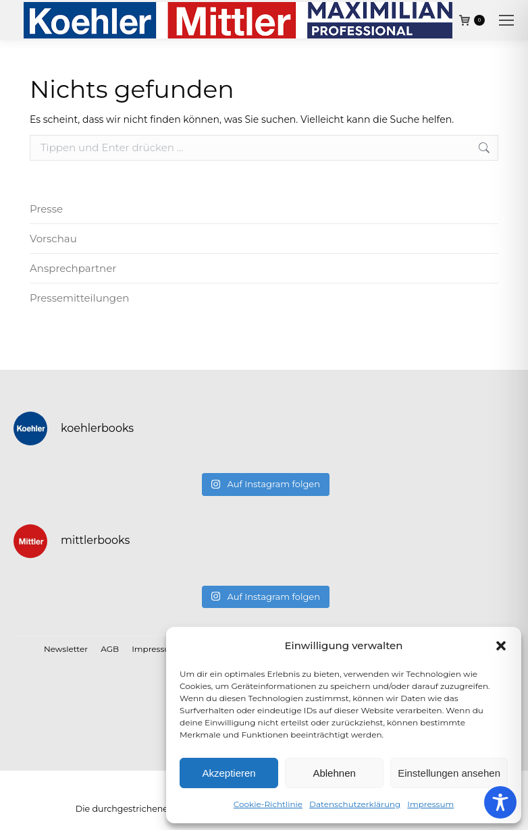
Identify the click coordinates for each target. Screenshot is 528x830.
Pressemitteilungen (79, 298)
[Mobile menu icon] (506, 20)
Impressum (430, 804)
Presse (46, 208)
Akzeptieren (228, 773)
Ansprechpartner (73, 268)
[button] (501, 646)
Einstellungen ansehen (449, 773)
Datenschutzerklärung (354, 804)
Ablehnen (334, 773)
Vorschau (53, 238)
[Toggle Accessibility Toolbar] (500, 802)
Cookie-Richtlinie (268, 804)
